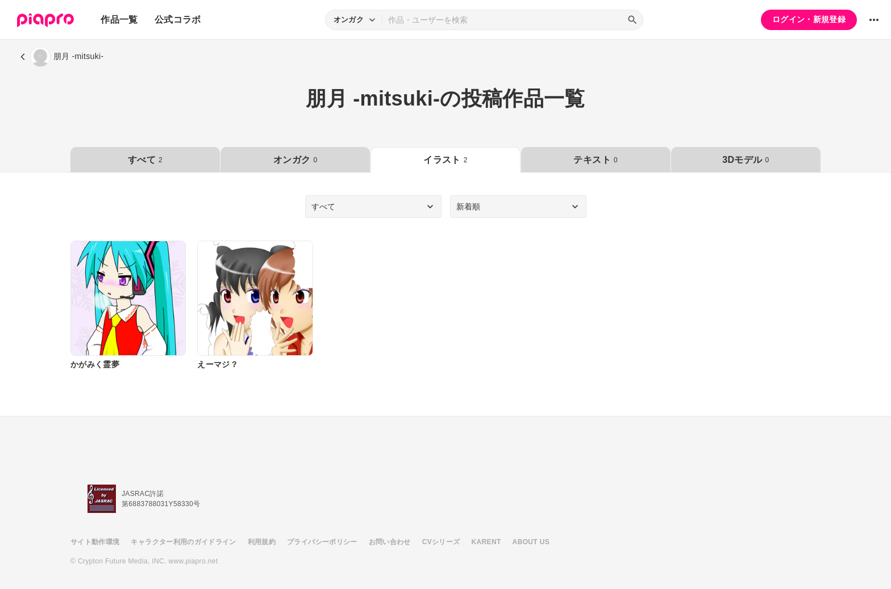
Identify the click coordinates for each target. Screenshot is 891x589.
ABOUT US (531, 542)
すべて (145, 160)
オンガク (295, 160)
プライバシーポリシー (322, 542)
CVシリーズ (441, 542)
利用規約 (262, 542)
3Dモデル (745, 160)
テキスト (595, 160)
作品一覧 (119, 19)
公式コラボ (178, 19)
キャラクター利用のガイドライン (183, 542)
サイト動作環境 (94, 542)
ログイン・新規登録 (809, 19)
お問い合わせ (390, 542)
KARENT (486, 542)
